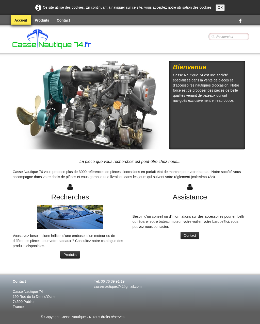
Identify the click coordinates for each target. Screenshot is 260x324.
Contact (63, 20)
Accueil (20, 20)
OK (220, 8)
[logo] (65, 39)
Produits (42, 20)
